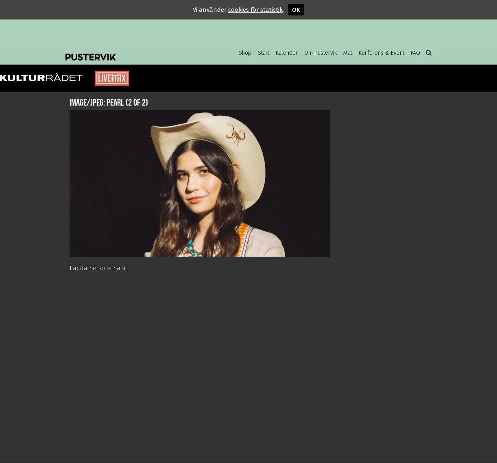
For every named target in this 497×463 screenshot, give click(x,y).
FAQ (415, 53)
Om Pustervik (320, 53)
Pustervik (130, 50)
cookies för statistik (255, 9)
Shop (245, 53)
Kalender (287, 53)
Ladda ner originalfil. (99, 268)
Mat (347, 53)
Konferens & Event (381, 53)
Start (263, 53)
